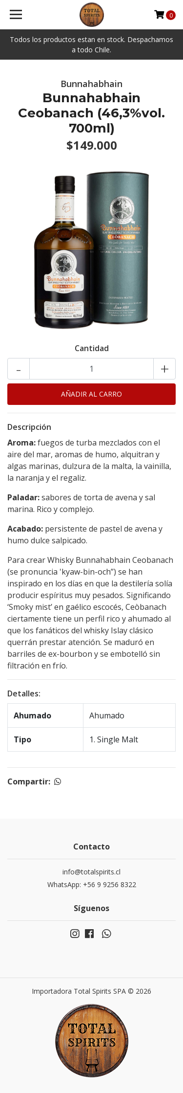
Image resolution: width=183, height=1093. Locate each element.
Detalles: (24, 693)
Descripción (29, 427)
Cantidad (92, 348)
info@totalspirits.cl (91, 871)
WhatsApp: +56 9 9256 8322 (91, 884)
